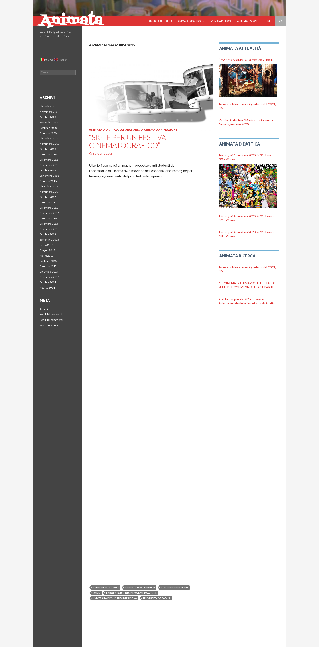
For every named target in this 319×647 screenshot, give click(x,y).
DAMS (96, 592)
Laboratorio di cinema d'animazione (131, 592)
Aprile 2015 (46, 255)
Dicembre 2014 (49, 271)
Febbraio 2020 (48, 127)
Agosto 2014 (47, 287)
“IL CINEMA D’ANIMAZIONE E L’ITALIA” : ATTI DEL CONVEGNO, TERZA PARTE (248, 285)
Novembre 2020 (49, 111)
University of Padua (156, 598)
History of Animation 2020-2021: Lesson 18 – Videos (247, 234)
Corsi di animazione (174, 587)
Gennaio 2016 (48, 218)
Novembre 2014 (49, 277)
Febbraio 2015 (48, 261)
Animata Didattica (189, 21)
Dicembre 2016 (49, 207)
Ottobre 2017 (48, 197)
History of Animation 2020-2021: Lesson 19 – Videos (247, 218)
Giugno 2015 (47, 250)
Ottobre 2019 (48, 149)
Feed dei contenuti (51, 314)
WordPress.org (49, 325)
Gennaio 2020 (48, 133)
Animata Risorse (247, 21)
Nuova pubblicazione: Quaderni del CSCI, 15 (247, 106)
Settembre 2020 (49, 122)
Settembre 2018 (49, 175)
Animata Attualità (160, 21)
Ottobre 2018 (48, 170)
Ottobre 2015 (48, 234)
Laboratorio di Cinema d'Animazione (148, 129)
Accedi (44, 309)
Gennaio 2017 (48, 202)
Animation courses (106, 587)
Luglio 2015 (46, 245)
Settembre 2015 (49, 239)
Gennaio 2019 (48, 154)
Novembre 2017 (49, 191)
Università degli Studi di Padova (115, 598)
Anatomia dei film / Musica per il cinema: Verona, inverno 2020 (246, 122)
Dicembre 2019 (49, 138)
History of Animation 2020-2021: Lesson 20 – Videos (247, 157)
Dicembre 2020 (49, 106)
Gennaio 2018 (48, 181)
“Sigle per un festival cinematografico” (129, 141)
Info (269, 21)
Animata (71, 21)
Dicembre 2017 (49, 186)
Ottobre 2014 (48, 282)
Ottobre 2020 (48, 117)
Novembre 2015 (49, 229)
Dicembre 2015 (49, 223)
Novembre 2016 (49, 213)
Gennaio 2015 (48, 266)
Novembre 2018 (49, 165)
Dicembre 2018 (49, 159)
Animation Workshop (140, 587)
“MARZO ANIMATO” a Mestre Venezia (246, 59)
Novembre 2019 (49, 143)
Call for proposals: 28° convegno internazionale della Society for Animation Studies (247, 301)
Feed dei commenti (51, 319)
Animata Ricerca (220, 21)
